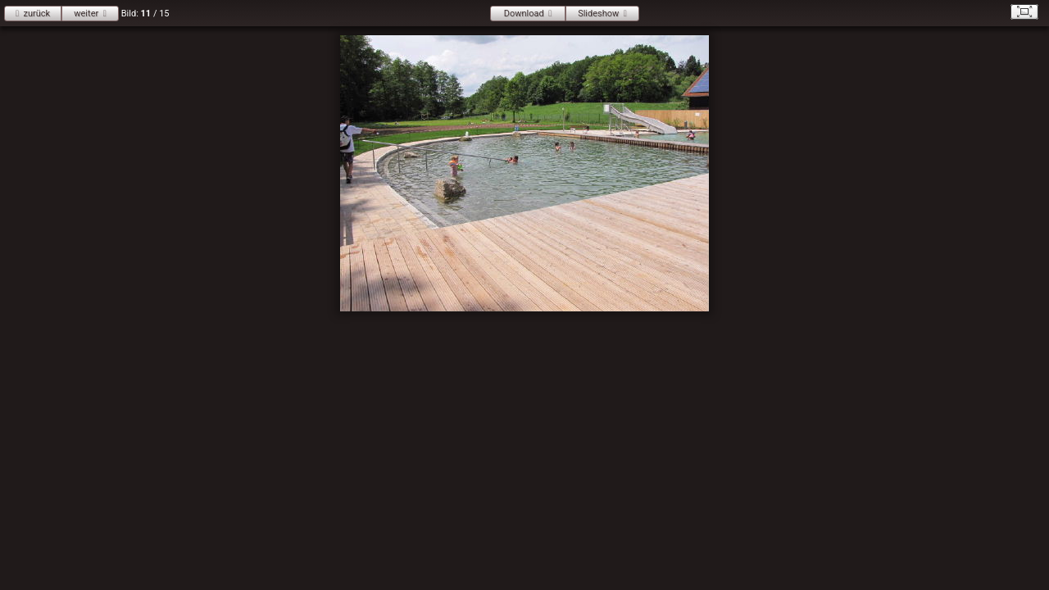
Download (524, 13)
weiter (86, 13)
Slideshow (598, 13)
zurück (36, 13)
